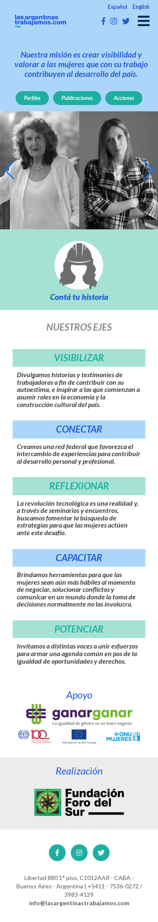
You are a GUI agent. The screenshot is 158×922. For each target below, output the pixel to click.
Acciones (124, 98)
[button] (10, 170)
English (141, 6)
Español (117, 6)
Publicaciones (77, 98)
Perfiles (32, 98)
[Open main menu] (144, 21)
